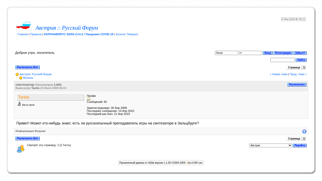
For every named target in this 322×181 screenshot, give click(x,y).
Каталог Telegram (127, 34)
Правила (36, 34)
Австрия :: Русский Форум (66, 27)
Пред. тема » (298, 74)
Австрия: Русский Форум (36, 74)
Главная (22, 34)
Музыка (28, 77)
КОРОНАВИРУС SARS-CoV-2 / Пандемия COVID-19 (78, 34)
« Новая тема (279, 74)
